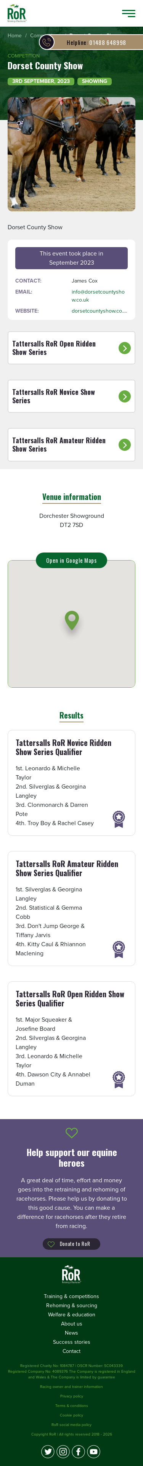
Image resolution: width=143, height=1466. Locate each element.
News (71, 1333)
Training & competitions (71, 1296)
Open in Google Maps (71, 560)
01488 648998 (96, 42)
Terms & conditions (71, 1406)
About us (71, 1324)
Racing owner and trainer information (71, 1387)
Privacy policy (71, 1396)
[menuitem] (15, 36)
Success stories (71, 1342)
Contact (71, 1351)
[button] (71, 625)
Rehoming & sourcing (71, 1305)
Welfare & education (71, 1314)
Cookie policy (71, 1415)
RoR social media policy (71, 1425)
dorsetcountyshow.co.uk (100, 311)
